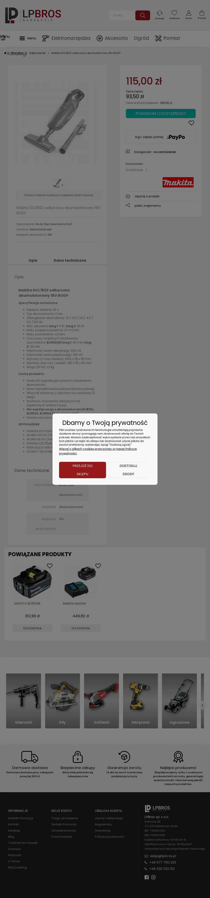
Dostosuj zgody (128, 469)
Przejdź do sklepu (82, 469)
